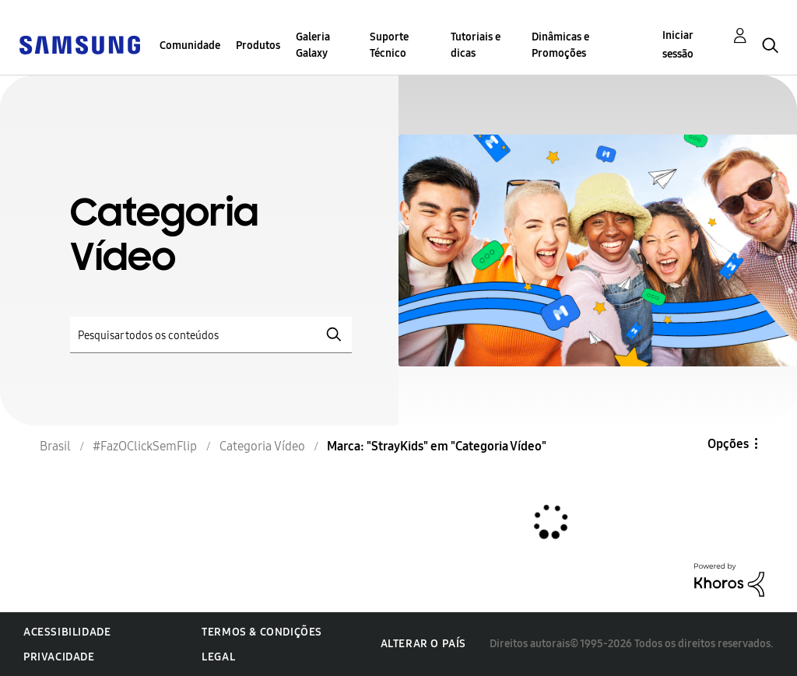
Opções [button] (728, 443)
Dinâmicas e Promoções (560, 45)
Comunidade (190, 45)
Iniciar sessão (677, 45)
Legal (218, 657)
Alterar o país (423, 643)
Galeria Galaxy (313, 45)
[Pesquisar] (211, 335)
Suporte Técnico (389, 45)
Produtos (258, 45)
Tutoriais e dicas (475, 45)
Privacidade (59, 657)
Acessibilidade (67, 632)
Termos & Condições (262, 632)
